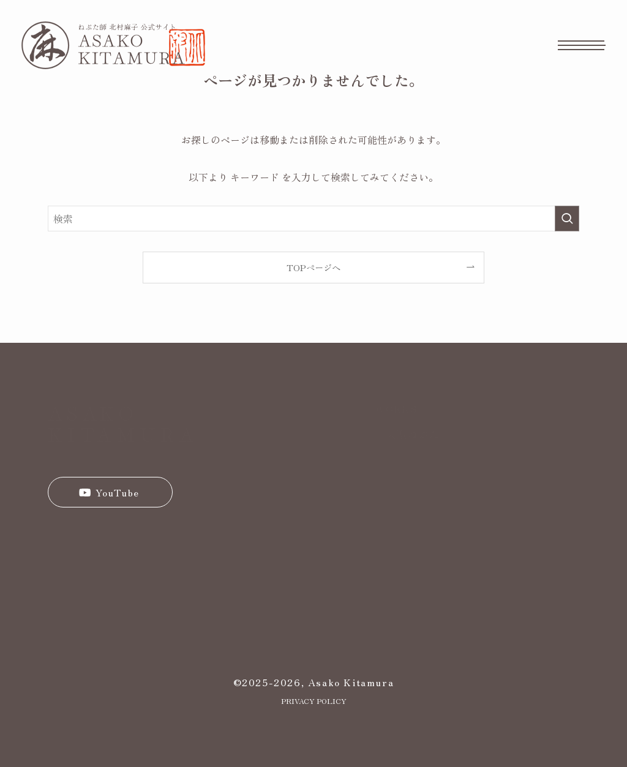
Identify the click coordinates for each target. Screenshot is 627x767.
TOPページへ (313, 267)
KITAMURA (123, 433)
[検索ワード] (313, 218)
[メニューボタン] (582, 45)
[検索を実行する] (567, 218)
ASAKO (93, 412)
